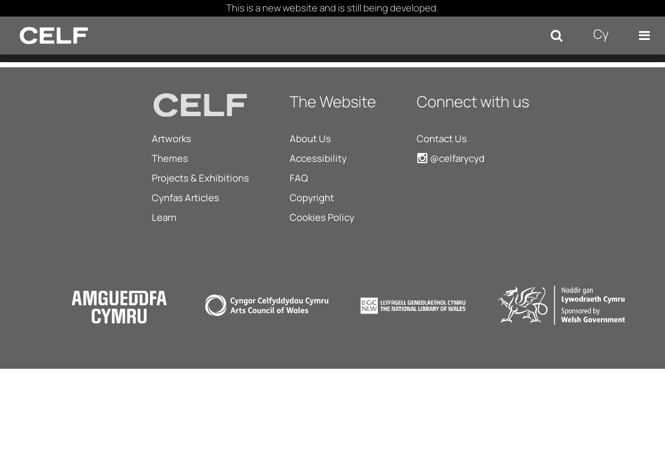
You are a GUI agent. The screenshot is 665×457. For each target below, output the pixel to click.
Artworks (171, 138)
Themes (170, 158)
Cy (600, 34)
